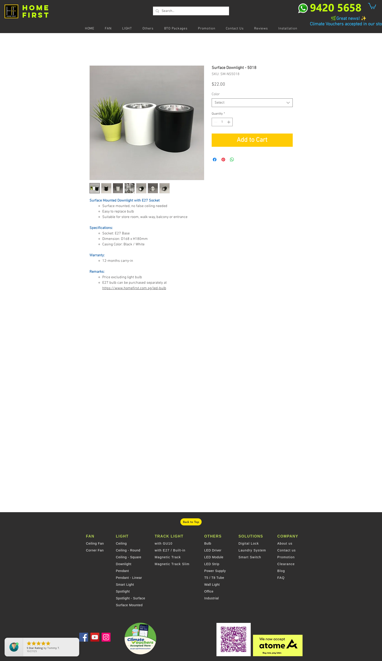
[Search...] (190, 11)
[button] (372, 5)
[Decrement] (215, 122)
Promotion (286, 557)
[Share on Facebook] (214, 159)
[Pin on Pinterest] (223, 159)
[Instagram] (106, 637)
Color (216, 94)
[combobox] (252, 102)
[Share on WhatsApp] (232, 159)
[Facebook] (83, 637)
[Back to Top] (191, 522)
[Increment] (229, 122)
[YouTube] (94, 637)
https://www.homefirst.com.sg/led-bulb (134, 288)
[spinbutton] (222, 122)
